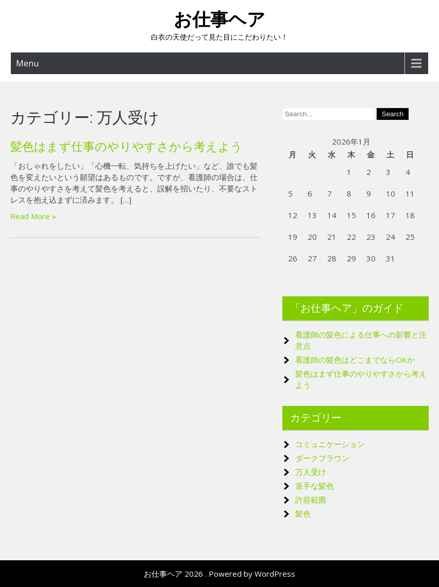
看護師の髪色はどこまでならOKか (355, 359)
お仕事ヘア (219, 19)
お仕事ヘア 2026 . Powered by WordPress (219, 573)
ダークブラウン (322, 458)
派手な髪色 (314, 486)
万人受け (310, 472)
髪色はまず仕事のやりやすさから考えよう (126, 146)
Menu (27, 63)
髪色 (303, 513)
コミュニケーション (330, 444)
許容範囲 (310, 499)
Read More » (33, 216)
